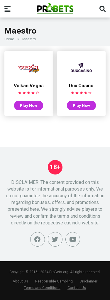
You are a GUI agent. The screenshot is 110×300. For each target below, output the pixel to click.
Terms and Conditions (42, 287)
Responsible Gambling (54, 281)
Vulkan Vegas (29, 85)
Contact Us (76, 287)
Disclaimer (88, 281)
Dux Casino (81, 85)
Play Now (28, 105)
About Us (20, 281)
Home (9, 39)
